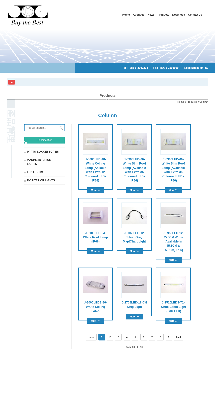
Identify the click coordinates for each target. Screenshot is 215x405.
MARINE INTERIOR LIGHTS (39, 161)
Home (181, 101)
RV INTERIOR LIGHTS (41, 180)
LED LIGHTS (35, 172)
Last (178, 337)
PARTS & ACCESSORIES (43, 151)
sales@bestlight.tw (196, 67)
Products (192, 101)
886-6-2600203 (139, 67)
